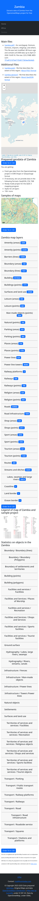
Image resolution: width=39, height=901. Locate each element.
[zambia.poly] (10, 68)
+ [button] (4, 85)
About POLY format (28, 70)
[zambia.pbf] (9, 45)
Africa (3, 28)
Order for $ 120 (9, 163)
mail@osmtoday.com (23, 881)
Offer (19, 877)
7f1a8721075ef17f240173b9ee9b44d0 (19, 60)
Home (3, 24)
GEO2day (10, 888)
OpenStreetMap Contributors (13, 890)
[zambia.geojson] (11, 75)
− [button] (4, 88)
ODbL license (34, 864)
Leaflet (3, 155)
